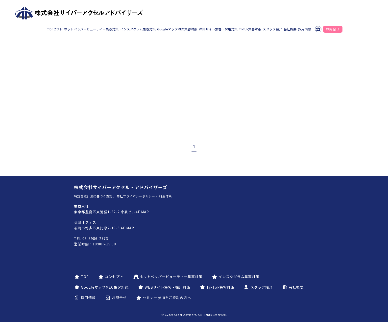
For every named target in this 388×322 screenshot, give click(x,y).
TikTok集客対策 (250, 29)
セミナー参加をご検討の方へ (167, 297)
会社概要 (290, 29)
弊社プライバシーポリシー (136, 196)
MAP (145, 211)
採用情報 (304, 29)
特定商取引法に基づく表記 (93, 196)
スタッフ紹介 (272, 29)
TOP (85, 276)
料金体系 (165, 196)
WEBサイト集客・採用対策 (218, 29)
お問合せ (333, 29)
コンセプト (55, 29)
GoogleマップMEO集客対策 (177, 29)
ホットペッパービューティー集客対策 (91, 29)
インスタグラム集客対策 (138, 29)
